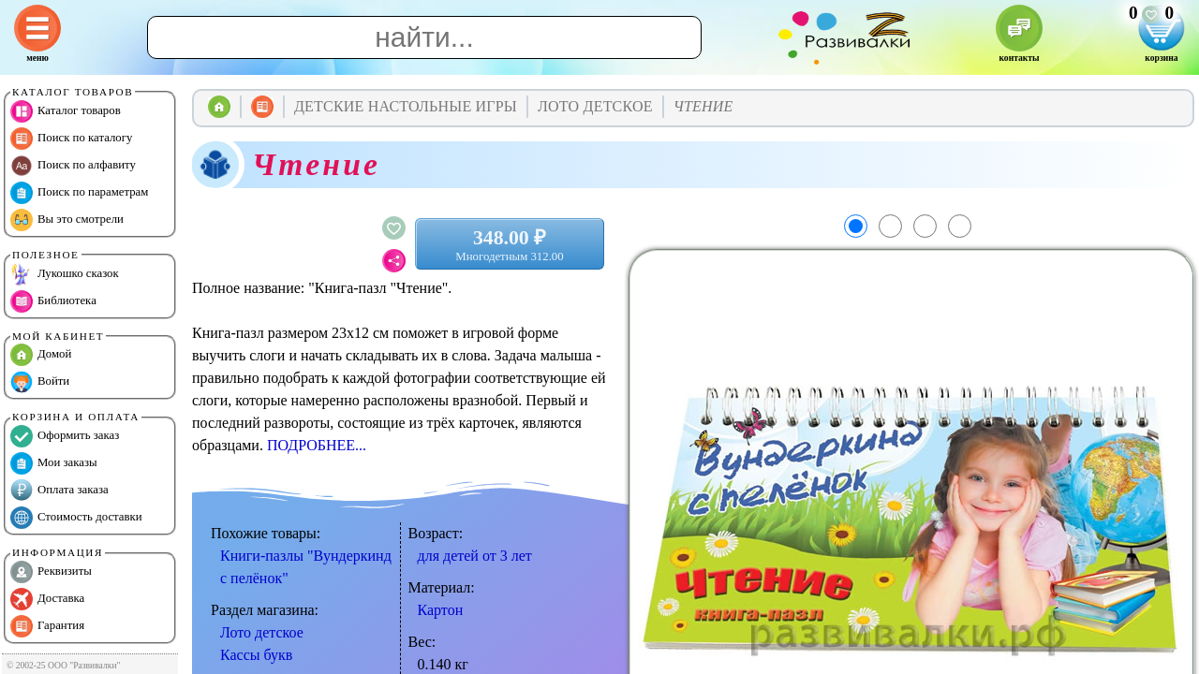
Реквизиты (51, 572)
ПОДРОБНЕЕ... (316, 445)
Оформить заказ (64, 436)
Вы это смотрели (67, 220)
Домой (40, 355)
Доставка (47, 599)
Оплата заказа (59, 490)
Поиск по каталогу (71, 138)
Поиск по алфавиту (73, 165)
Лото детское (261, 632)
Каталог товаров (65, 111)
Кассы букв (256, 655)
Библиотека (53, 301)
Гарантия (47, 626)
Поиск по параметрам (79, 193)
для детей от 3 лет (475, 556)
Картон (441, 610)
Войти (39, 382)
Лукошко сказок (64, 274)
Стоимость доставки (76, 517)
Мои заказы (53, 463)
